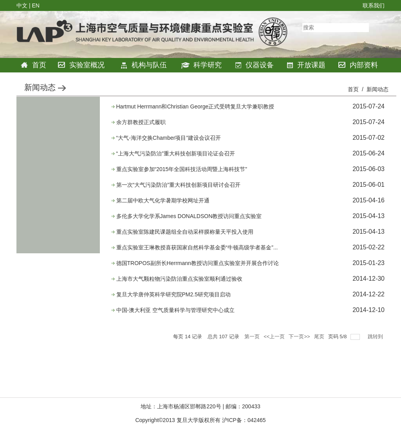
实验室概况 (81, 65)
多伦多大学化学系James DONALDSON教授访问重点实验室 (189, 216)
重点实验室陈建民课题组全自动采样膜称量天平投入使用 (184, 232)
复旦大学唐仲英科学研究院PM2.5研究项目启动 (173, 294)
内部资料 (358, 65)
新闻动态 (377, 89)
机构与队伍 (143, 65)
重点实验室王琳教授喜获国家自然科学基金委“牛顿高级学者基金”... (197, 247)
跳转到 (376, 336)
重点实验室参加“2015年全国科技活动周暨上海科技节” (181, 169)
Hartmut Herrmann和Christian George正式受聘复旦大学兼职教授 (195, 106)
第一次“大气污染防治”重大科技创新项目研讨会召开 (178, 185)
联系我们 (374, 5)
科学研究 (201, 65)
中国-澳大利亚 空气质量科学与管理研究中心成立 (175, 310)
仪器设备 (254, 65)
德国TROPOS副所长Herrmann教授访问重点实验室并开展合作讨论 (197, 263)
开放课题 (306, 65)
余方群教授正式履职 (141, 122)
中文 (21, 5)
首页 (33, 65)
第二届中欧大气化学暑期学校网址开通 (163, 200)
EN (35, 5)
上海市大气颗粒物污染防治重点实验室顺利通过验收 (179, 279)
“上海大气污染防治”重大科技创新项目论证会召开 (175, 153)
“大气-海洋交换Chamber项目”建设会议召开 (168, 138)
